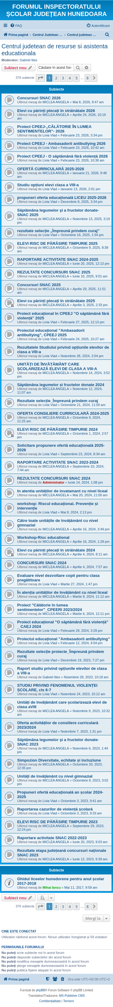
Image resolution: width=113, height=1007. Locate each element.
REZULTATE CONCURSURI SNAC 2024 (53, 478)
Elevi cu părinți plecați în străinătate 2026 (56, 110)
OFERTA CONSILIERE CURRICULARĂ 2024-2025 (63, 413)
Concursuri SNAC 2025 (39, 285)
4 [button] (70, 78)
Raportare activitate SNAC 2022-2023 (52, 838)
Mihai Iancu (51, 887)
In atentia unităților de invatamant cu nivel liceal (62, 491)
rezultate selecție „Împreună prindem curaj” (58, 231)
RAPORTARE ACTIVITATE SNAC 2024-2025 (57, 259)
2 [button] (56, 78)
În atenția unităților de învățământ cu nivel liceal (62, 592)
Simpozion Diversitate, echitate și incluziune (59, 760)
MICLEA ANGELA (55, 102)
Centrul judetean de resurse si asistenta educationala (55, 49)
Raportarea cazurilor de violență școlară (55, 809)
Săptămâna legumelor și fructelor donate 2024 (60, 384)
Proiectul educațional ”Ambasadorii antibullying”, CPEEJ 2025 (51, 332)
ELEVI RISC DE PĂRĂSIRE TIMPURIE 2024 (57, 429)
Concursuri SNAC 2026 (39, 98)
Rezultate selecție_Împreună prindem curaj (57, 400)
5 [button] (76, 78)
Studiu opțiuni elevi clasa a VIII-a (48, 185)
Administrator (53, 482)
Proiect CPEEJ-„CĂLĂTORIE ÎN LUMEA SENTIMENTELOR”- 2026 (54, 128)
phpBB (40, 990)
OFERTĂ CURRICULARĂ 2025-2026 (50, 169)
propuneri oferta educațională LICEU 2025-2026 (61, 197)
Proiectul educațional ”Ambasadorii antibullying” (63, 639)
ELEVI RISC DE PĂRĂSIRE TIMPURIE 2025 (57, 243)
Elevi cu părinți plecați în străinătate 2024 (56, 550)
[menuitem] (16, 25)
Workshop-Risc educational (43, 537)
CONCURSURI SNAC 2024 (41, 563)
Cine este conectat (19, 931)
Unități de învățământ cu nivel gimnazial (55, 776)
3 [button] (63, 78)
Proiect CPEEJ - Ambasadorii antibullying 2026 (61, 143)
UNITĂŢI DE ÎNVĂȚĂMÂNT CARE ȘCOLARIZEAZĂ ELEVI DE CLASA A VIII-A (57, 366)
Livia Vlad (49, 135)
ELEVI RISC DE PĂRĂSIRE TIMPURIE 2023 (57, 822)
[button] (40, 78)
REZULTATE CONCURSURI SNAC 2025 (53, 272)
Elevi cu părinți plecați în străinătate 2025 (56, 301)
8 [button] (87, 78)
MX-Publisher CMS (72, 995)
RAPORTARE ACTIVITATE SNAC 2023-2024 (57, 462)
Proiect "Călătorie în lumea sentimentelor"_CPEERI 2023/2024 (49, 607)
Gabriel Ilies (28, 60)
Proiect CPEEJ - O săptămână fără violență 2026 (62, 156)
